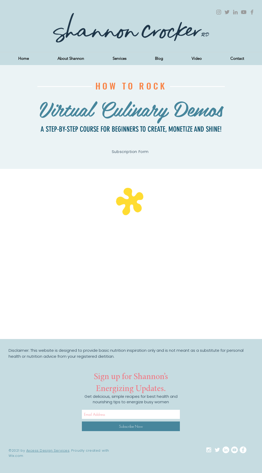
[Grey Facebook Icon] (252, 12)
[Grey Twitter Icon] (227, 12)
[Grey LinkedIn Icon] (235, 12)
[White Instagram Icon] (208, 449)
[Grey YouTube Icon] (243, 12)
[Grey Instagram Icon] (218, 12)
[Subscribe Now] (131, 426)
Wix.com (16, 455)
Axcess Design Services (47, 450)
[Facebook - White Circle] (243, 449)
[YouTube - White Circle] (234, 449)
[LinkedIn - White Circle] (225, 449)
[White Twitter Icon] (217, 449)
